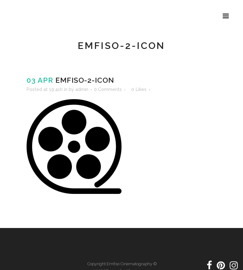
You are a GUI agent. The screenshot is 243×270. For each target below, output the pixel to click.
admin (81, 89)
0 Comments (108, 89)
